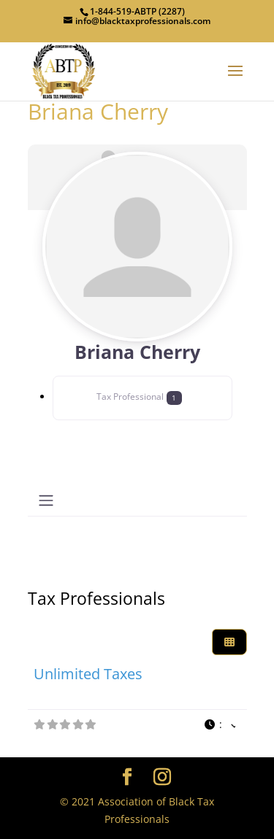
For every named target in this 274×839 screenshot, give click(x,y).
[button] (219, 725)
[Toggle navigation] (46, 500)
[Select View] (229, 642)
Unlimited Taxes (88, 674)
